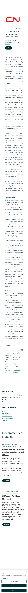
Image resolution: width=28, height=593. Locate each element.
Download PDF (6, 413)
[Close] (26, 572)
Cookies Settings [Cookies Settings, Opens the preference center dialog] (14, 582)
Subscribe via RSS (7, 416)
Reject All (14, 586)
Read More (6, 480)
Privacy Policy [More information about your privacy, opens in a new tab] (5, 579)
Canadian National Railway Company (11, 446)
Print (3, 411)
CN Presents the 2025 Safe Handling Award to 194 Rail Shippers (13, 452)
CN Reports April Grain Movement (11, 497)
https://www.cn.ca (7, 402)
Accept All (14, 591)
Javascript (5, 420)
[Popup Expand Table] (22, 350)
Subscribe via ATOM (7, 418)
